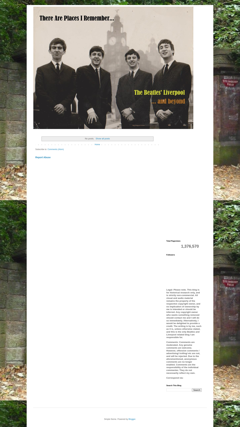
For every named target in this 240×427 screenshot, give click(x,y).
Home (97, 144)
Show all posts (103, 138)
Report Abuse (42, 157)
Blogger (131, 419)
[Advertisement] (184, 185)
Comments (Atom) (56, 149)
